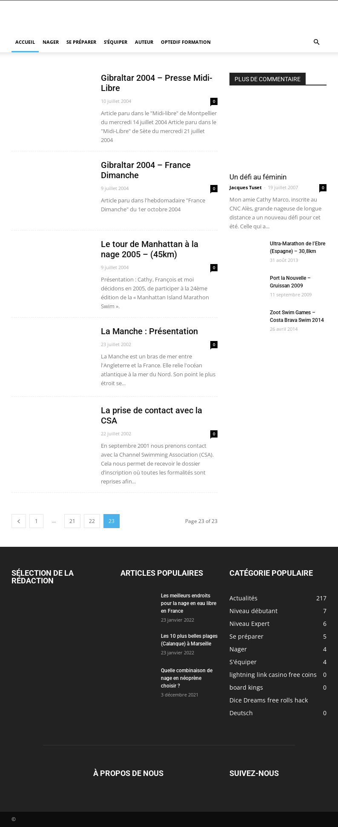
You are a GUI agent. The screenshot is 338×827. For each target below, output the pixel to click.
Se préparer (81, 42)
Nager (51, 42)
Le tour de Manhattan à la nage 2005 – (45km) (149, 249)
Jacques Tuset (245, 187)
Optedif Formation (186, 42)
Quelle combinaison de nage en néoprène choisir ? (186, 678)
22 (92, 521)
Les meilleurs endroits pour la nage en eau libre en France (188, 603)
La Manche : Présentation (149, 331)
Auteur (144, 42)
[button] (316, 42)
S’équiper (115, 42)
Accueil (25, 42)
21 (72, 521)
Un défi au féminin (257, 177)
